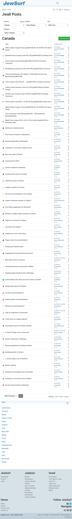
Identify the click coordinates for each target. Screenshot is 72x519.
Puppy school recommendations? (16, 240)
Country (6, 21)
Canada (58, 47)
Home (4, 9)
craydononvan (60, 326)
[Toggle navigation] (58, 3)
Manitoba (58, 139)
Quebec (58, 165)
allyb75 (58, 167)
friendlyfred (59, 233)
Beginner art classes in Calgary (15, 220)
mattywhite (59, 161)
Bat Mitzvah (29, 495)
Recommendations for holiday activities (18, 345)
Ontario (58, 126)
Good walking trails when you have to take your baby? (23, 279)
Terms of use (5, 508)
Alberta (58, 132)
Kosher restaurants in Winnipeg (15, 339)
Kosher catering (10, 365)
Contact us (4, 510)
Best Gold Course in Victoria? (15, 260)
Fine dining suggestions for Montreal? (18, 207)
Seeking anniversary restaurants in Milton (19, 266)
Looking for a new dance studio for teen (18, 148)
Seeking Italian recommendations (16, 299)
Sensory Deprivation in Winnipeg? (16, 141)
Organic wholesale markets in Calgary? (18, 200)
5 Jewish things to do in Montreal (16, 359)
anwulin (58, 134)
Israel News (53, 477)
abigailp (58, 385)
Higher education (54, 486)
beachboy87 (59, 220)
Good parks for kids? (12, 161)
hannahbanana (60, 200)
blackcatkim (59, 372)
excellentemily (60, 240)
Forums (3, 479)
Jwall (2, 481)
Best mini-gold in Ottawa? (14, 154)
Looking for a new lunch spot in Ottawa (18, 378)
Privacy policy (65, 515)
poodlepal (59, 207)
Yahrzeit (27, 490)
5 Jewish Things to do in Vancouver (17, 332)
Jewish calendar (30, 481)
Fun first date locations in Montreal (17, 385)
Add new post (64, 38)
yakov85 (58, 194)
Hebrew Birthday (30, 488)
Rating (66, 397)
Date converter (29, 486)
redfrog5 (58, 253)
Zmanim (27, 483)
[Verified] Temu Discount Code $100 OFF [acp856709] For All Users (27, 69)
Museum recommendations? (14, 306)
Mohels (27, 477)
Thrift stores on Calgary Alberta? (16, 319)
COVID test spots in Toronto (14, 181)
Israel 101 (52, 481)
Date (56, 397)
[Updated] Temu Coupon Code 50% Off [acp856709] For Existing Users (28, 55)
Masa (50, 490)
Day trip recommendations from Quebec (18, 194)
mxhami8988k (60, 49)
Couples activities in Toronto (14, 187)
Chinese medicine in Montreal (15, 167)
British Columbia (60, 258)
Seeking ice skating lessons (14, 128)
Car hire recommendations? (14, 293)
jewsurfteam (59, 332)
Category (7, 29)
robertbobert (59, 128)
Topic (6, 44)
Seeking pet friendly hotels (14, 247)
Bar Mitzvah (29, 492)
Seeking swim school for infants (16, 174)
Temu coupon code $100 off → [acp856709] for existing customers (27, 82)
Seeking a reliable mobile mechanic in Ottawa (20, 214)
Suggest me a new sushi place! (15, 233)
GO (21, 396)
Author (61, 397)
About (3, 504)
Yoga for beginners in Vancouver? (16, 312)
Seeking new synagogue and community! (19, 372)
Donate (3, 506)
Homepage (4, 477)
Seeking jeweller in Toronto (14, 352)
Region (28, 21)
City (48, 21)
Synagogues (29, 479)
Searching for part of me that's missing (18, 326)
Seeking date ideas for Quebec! (15, 286)
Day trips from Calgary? (13, 227)
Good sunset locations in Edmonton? (17, 134)
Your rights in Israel (55, 479)
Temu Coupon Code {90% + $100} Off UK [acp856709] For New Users (28, 102)
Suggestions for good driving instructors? (19, 253)
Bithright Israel (53, 488)
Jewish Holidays (30, 497)
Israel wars (52, 483)
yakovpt (58, 141)
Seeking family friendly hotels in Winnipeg (19, 273)
